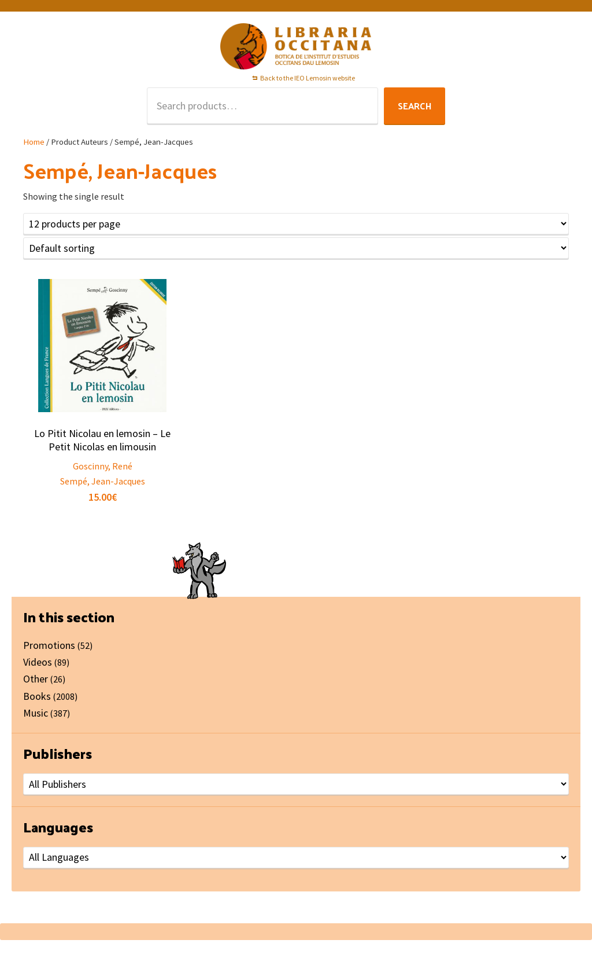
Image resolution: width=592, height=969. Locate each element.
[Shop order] (296, 248)
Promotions (49, 645)
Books (37, 696)
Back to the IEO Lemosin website (307, 78)
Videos (37, 662)
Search (414, 105)
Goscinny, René (102, 466)
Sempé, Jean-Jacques (102, 481)
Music (35, 713)
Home (34, 142)
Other (35, 678)
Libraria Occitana (296, 46)
